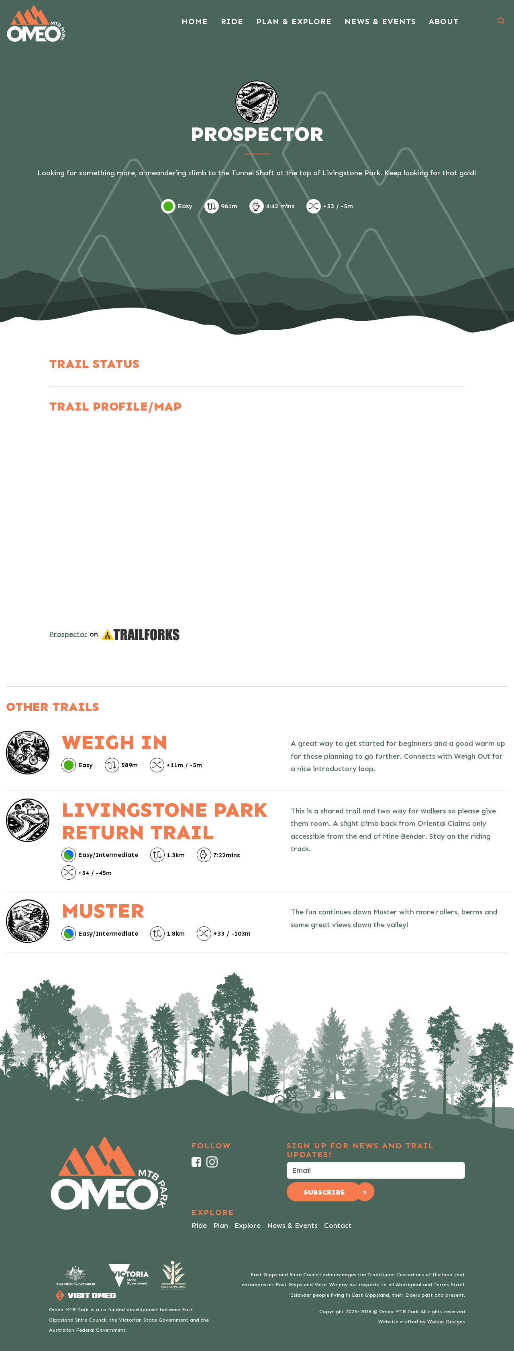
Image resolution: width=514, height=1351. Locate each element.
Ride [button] (232, 21)
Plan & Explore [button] (294, 21)
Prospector (68, 633)
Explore (248, 1225)
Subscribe (324, 1192)
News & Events (292, 1225)
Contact (338, 1225)
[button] (501, 21)
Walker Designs (446, 1321)
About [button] (444, 21)
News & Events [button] (380, 21)
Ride (199, 1225)
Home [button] (195, 21)
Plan (220, 1225)
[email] (376, 1170)
